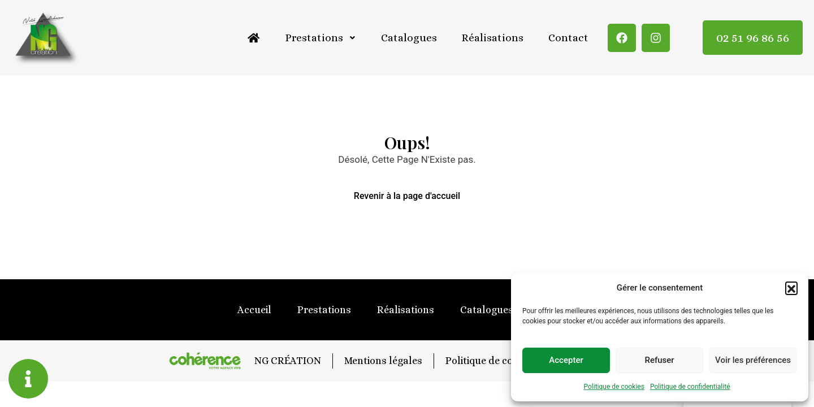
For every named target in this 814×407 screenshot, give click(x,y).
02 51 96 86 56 (752, 38)
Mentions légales (383, 360)
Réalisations (491, 38)
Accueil (254, 309)
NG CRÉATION (286, 360)
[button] (791, 287)
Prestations (317, 38)
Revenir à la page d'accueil (407, 195)
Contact (568, 38)
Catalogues (407, 38)
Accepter (566, 360)
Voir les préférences (753, 360)
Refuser (659, 360)
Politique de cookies (614, 387)
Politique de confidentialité (690, 387)
